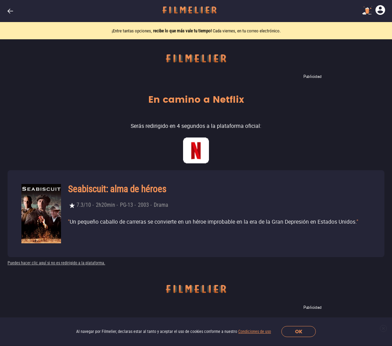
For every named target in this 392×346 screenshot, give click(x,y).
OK (298, 332)
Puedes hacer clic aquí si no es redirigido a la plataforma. (56, 263)
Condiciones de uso (254, 331)
